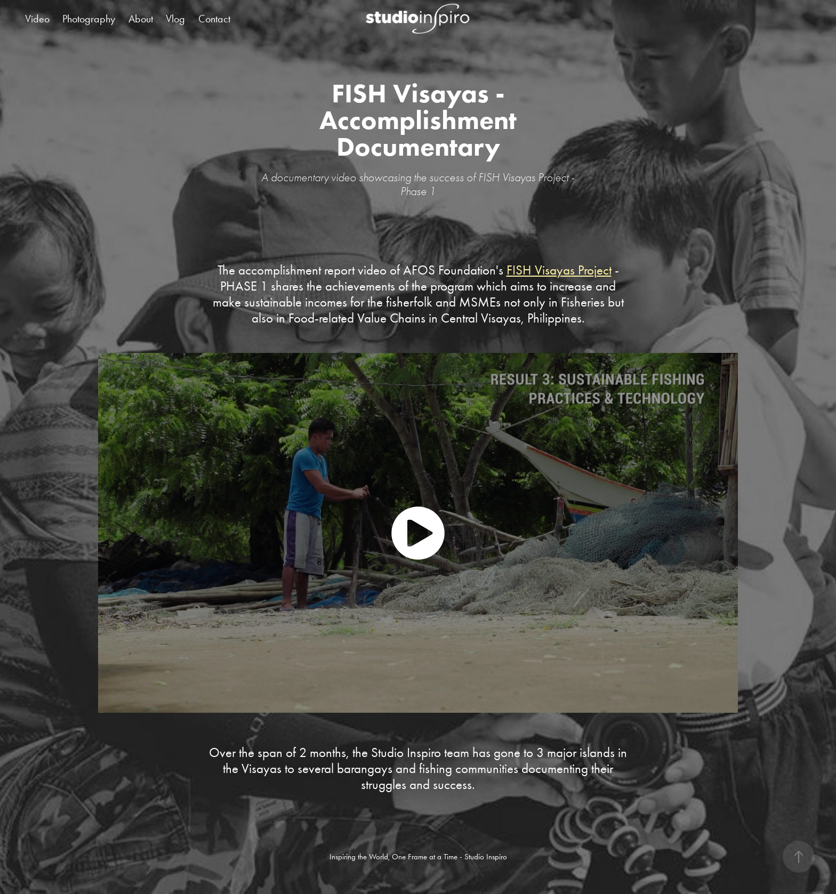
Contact (214, 18)
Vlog (175, 18)
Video (37, 18)
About (140, 18)
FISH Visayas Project (559, 270)
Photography (88, 18)
